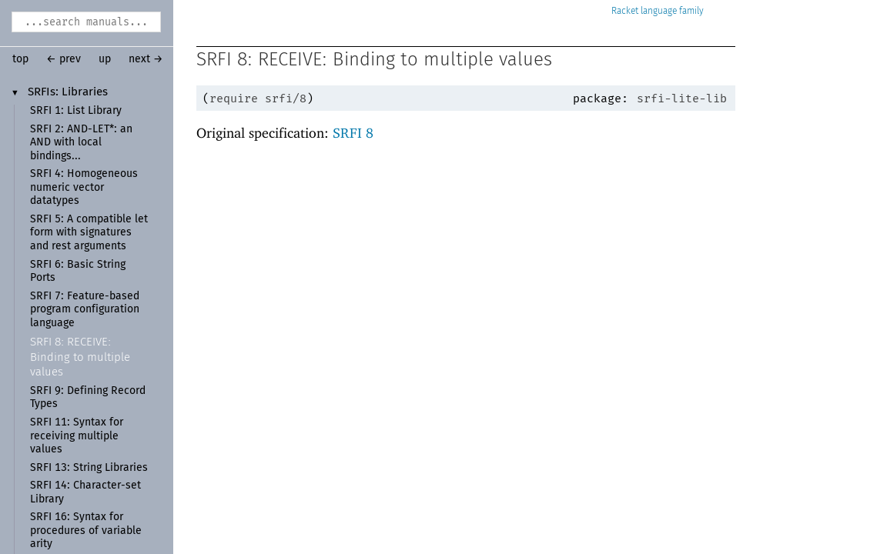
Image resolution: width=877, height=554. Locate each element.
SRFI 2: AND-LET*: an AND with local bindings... (81, 143)
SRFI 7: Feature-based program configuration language (84, 310)
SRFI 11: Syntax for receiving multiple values (76, 436)
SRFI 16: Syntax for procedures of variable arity (86, 530)
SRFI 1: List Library (76, 110)
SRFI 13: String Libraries (89, 467)
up (105, 59)
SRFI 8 (353, 133)
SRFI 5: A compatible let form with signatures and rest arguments (89, 233)
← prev (63, 59)
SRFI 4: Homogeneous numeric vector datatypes (84, 187)
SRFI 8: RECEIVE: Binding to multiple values (80, 357)
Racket (657, 11)
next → (146, 59)
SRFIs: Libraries (68, 92)
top (20, 59)
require (233, 98)
